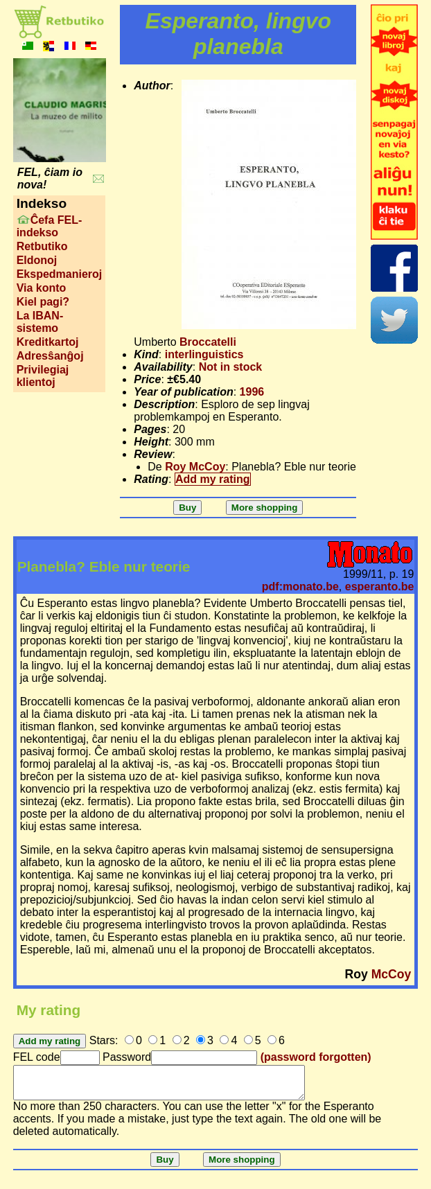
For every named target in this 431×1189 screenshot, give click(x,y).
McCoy (391, 974)
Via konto (42, 288)
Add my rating (212, 479)
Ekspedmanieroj (60, 274)
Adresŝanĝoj (50, 356)
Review (153, 454)
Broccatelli (207, 342)
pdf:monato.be (300, 586)
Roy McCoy (195, 467)
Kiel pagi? (43, 302)
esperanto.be (379, 586)
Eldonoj (37, 260)
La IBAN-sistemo (40, 322)
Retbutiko (42, 246)
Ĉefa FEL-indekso (49, 226)
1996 (252, 392)
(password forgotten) (316, 1057)
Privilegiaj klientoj (43, 376)
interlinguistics (204, 354)
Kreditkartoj (48, 342)
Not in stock (231, 367)
